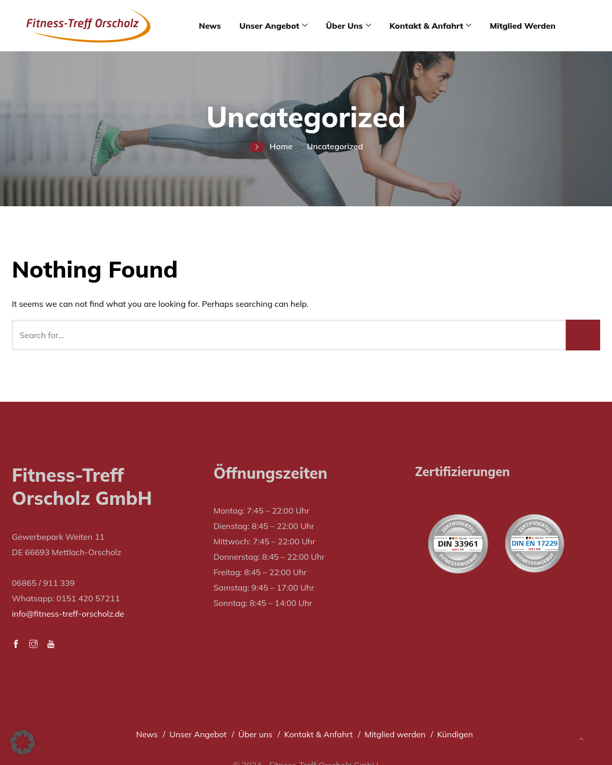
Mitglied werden (523, 26)
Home (281, 146)
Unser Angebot (269, 26)
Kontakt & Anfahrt (426, 26)
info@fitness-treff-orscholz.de (68, 614)
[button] (22, 742)
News (210, 26)
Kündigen (455, 734)
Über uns (344, 26)
